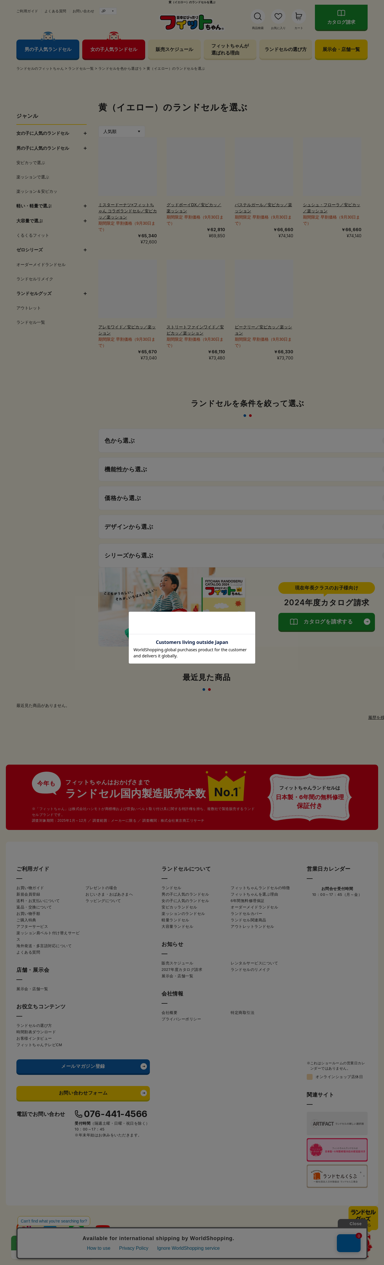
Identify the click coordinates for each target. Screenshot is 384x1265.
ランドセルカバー (246, 913)
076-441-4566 (116, 1114)
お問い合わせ (84, 11)
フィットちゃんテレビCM (39, 1045)
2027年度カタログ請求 (182, 969)
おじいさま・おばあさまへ (109, 894)
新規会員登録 (28, 894)
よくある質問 (55, 11)
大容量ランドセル (177, 926)
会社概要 (169, 1012)
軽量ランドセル (175, 920)
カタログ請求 (341, 22)
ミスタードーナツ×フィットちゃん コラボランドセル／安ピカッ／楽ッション (127, 210)
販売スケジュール (174, 49)
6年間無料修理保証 (248, 901)
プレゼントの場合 (101, 888)
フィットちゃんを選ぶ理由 (254, 894)
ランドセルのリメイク (250, 969)
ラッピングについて (103, 901)
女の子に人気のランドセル (185, 901)
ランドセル (171, 888)
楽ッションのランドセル (183, 913)
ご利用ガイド (27, 11)
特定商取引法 (242, 1012)
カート (298, 28)
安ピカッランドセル (179, 907)
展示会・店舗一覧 (341, 49)
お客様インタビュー (34, 1038)
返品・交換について (34, 907)
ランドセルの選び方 (286, 49)
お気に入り (278, 28)
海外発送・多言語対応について (44, 946)
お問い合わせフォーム (83, 1092)
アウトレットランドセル (252, 926)
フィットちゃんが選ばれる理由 (230, 49)
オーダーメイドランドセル (254, 907)
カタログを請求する (328, 622)
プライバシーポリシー (181, 1019)
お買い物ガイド (30, 888)
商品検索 (258, 28)
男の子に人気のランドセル (185, 894)
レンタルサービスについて (254, 963)
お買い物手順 (28, 913)
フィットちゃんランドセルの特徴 (260, 888)
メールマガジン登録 (83, 1066)
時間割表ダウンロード (36, 1032)
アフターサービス (32, 926)
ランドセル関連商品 (248, 920)
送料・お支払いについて (38, 901)
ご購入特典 (26, 920)
